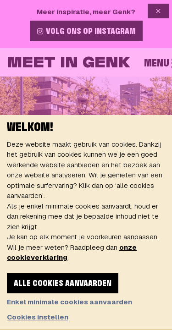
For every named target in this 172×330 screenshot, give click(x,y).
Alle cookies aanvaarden (62, 283)
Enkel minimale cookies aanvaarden (69, 302)
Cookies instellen (37, 317)
